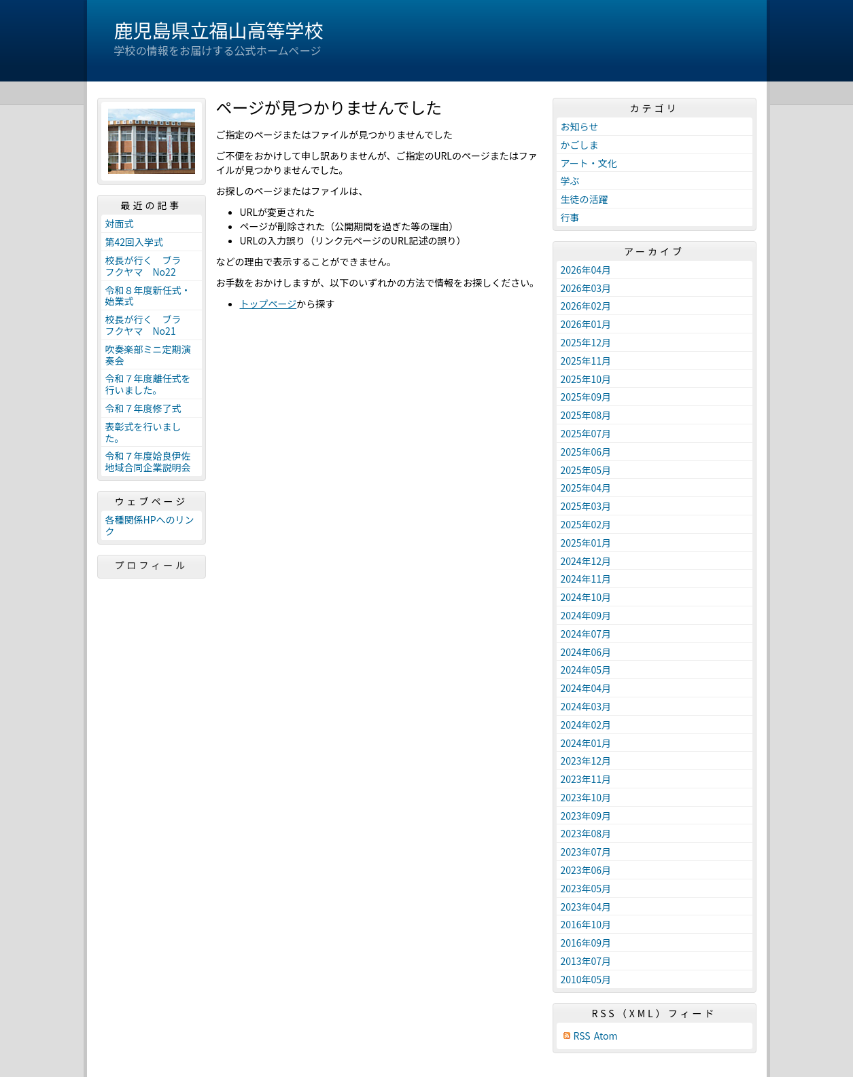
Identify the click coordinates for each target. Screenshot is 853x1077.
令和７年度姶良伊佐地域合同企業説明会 (148, 461)
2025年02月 (586, 524)
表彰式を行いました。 (143, 432)
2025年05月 (586, 470)
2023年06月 (586, 870)
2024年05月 (586, 669)
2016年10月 (586, 924)
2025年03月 (586, 506)
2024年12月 (586, 561)
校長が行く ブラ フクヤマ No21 (148, 324)
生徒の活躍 (584, 199)
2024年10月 (586, 597)
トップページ (268, 303)
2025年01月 (586, 542)
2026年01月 (586, 324)
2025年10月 (586, 379)
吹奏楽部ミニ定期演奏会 (148, 354)
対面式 (119, 223)
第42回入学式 (134, 242)
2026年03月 (586, 288)
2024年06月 (586, 652)
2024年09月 (586, 615)
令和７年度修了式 (143, 408)
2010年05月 (586, 979)
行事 (570, 217)
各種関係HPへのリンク (149, 525)
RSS (582, 1035)
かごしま (580, 144)
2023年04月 (586, 906)
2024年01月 (586, 743)
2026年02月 (586, 305)
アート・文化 (589, 163)
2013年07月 (586, 961)
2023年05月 (586, 888)
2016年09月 (586, 942)
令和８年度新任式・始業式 (148, 295)
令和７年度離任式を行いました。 (148, 384)
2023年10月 (586, 797)
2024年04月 (586, 688)
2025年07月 (586, 433)
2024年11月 (586, 578)
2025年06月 (586, 451)
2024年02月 (586, 724)
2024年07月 (586, 633)
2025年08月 (586, 415)
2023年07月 (586, 851)
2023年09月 (586, 815)
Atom (606, 1035)
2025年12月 (586, 342)
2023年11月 (586, 779)
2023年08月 (586, 833)
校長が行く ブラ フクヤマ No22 (148, 265)
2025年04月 (586, 487)
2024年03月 (586, 706)
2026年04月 (586, 269)
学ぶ (570, 180)
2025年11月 (586, 360)
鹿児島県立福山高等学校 (219, 29)
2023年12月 (586, 760)
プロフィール (151, 565)
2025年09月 (586, 396)
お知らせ (580, 126)
